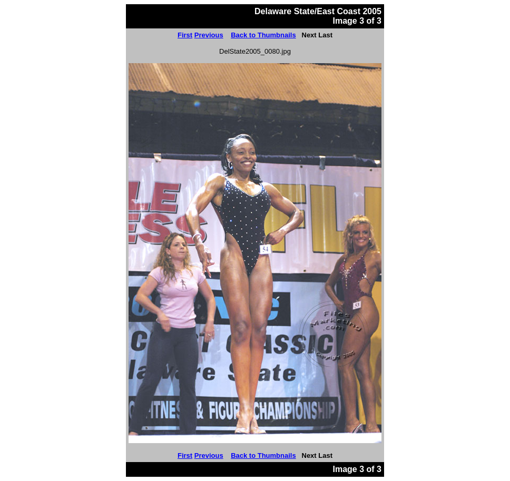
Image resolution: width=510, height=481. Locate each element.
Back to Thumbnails (263, 35)
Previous (208, 35)
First (185, 35)
